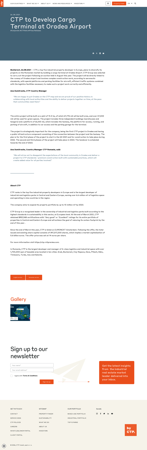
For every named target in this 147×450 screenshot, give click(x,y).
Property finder (119, 3)
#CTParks (24, 30)
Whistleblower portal (20, 431)
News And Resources (61, 3)
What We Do (32, 3)
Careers (13, 426)
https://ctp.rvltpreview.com (47, 242)
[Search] (135, 3)
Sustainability (45, 418)
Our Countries (16, 3)
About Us (45, 3)
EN (129, 3)
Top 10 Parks (73, 422)
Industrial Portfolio (77, 418)
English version (18, 277)
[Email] (103, 53)
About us (43, 426)
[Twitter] (96, 53)
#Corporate (15, 30)
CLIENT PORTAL (16, 435)
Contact (14, 414)
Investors (78, 3)
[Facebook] (93, 53)
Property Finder (46, 414)
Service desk (15, 418)
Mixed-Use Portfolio (77, 414)
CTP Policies (15, 422)
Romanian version (34, 277)
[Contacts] (108, 3)
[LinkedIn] (100, 53)
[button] (4, 446)
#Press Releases (34, 30)
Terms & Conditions (30, 376)
